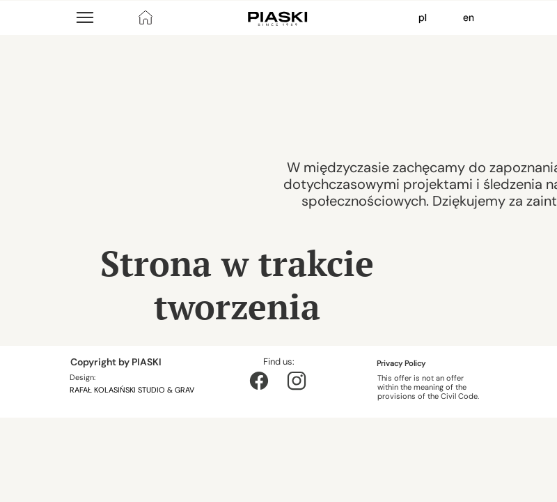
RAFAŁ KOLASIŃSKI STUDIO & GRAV (133, 390)
